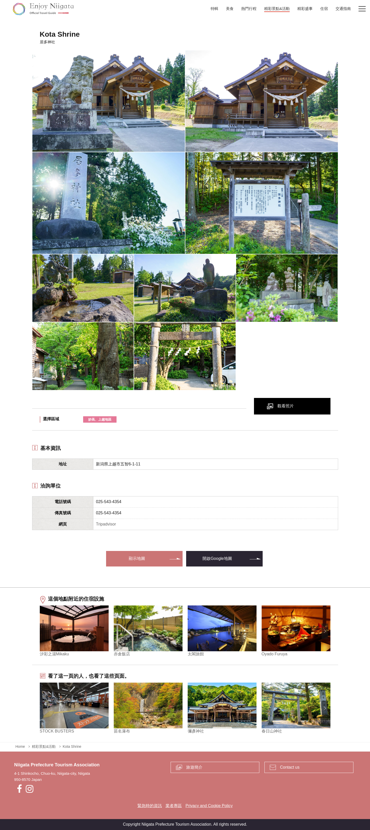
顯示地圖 (137, 558)
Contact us (289, 767)
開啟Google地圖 (217, 558)
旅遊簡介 (194, 767)
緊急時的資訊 (149, 806)
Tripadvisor (106, 524)
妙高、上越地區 (99, 419)
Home (20, 746)
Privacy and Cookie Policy (209, 806)
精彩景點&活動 (44, 746)
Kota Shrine (72, 746)
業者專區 (173, 806)
